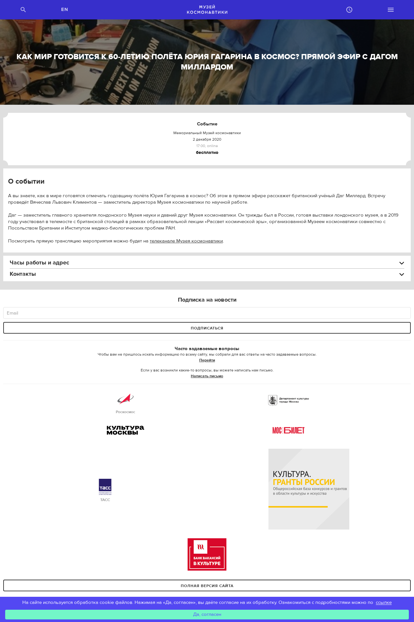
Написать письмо (207, 376)
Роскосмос (125, 402)
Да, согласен (207, 614)
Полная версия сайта (207, 585)
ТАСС (105, 490)
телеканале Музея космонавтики (186, 241)
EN (65, 9)
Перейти (207, 360)
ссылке (384, 602)
